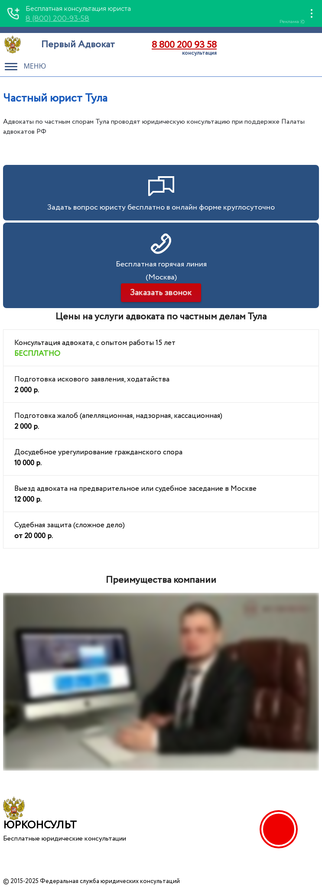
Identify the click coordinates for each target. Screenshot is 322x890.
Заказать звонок (161, 292)
